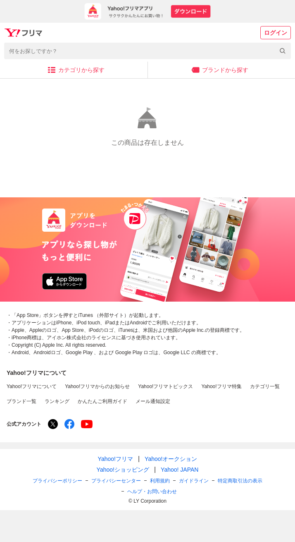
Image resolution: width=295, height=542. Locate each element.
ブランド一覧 (21, 401)
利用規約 (160, 481)
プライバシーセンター (116, 481)
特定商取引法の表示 (240, 481)
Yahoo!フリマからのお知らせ (97, 386)
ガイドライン (194, 481)
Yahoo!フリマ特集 (221, 386)
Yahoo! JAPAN (179, 469)
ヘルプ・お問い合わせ (152, 491)
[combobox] (147, 51)
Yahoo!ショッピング (123, 469)
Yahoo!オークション (171, 459)
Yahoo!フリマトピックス (165, 386)
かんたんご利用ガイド (102, 401)
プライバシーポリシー (57, 481)
